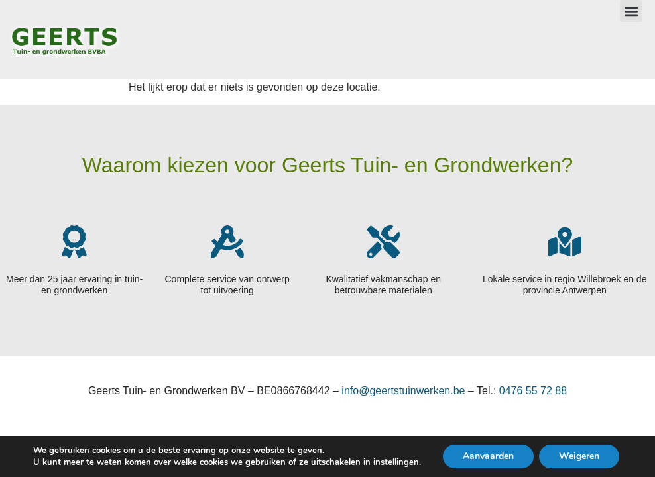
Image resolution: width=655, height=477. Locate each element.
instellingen (396, 462)
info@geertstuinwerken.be (403, 390)
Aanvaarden (488, 456)
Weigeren (579, 456)
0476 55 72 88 (533, 390)
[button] (631, 11)
